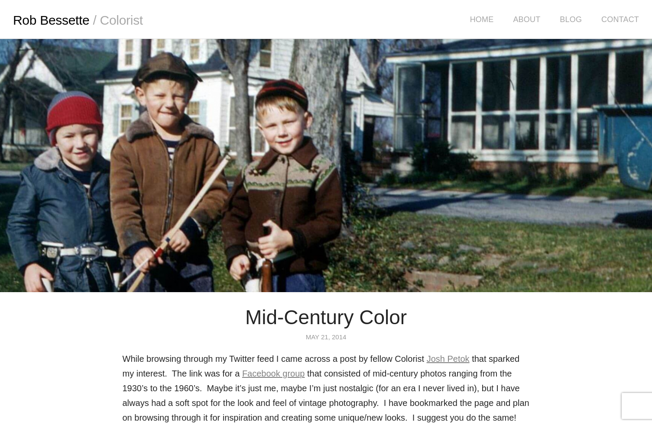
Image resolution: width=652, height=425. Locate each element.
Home (482, 19)
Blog (571, 19)
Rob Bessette (78, 20)
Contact (620, 19)
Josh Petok (448, 359)
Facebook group (273, 373)
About (526, 19)
